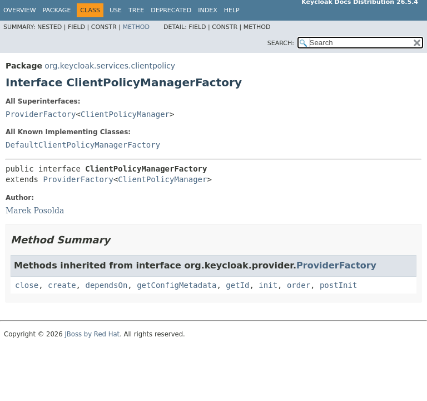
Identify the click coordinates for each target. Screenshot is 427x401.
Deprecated (171, 10)
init (268, 285)
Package (57, 10)
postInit (338, 285)
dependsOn (106, 285)
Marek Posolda (35, 210)
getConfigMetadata (176, 285)
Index (207, 10)
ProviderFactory (41, 114)
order (298, 285)
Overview (19, 10)
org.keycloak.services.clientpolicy (109, 65)
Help (232, 10)
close (26, 285)
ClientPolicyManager (125, 114)
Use (116, 10)
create (62, 285)
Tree (136, 10)
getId (237, 285)
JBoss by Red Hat (92, 334)
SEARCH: (280, 43)
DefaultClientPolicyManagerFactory (83, 144)
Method (136, 27)
